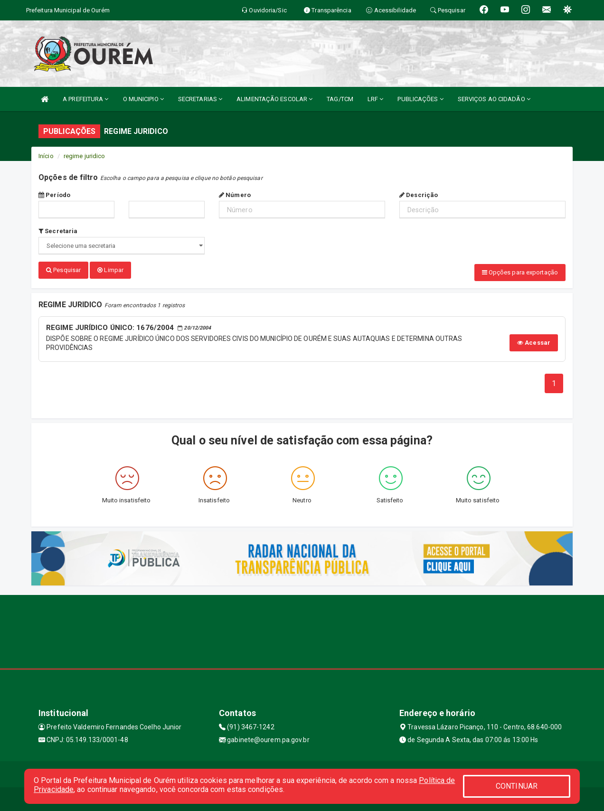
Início (46, 156)
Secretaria (57, 231)
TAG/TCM (340, 99)
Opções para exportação (520, 272)
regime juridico (84, 156)
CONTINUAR (517, 786)
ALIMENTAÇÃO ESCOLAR (274, 99)
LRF (376, 99)
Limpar (110, 269)
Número (235, 194)
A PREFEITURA (85, 99)
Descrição (418, 194)
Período (54, 194)
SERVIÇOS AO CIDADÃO (494, 99)
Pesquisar (63, 269)
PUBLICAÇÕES (420, 99)
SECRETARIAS (200, 99)
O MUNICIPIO (143, 99)
